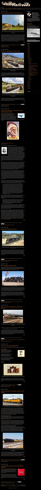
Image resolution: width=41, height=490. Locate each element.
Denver (4, 385)
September (30, 60)
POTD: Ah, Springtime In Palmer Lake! (10, 51)
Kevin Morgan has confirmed (9, 455)
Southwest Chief (3, 116)
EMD (6, 105)
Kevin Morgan (13, 325)
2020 (28, 51)
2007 (28, 87)
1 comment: (17, 44)
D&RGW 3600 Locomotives (31, 25)
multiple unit (15, 412)
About (14, 8)
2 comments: (17, 459)
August (29, 61)
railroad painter (10, 416)
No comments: (18, 222)
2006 (28, 88)
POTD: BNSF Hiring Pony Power (9, 229)
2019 (28, 52)
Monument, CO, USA (6, 261)
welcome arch (6, 351)
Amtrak (4, 224)
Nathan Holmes (17, 460)
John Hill (14, 301)
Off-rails (14, 385)
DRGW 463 (11, 301)
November (30, 58)
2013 (28, 81)
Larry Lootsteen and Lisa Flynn (14, 379)
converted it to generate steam (5, 410)
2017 (28, 54)
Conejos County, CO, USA (7, 302)
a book (11, 423)
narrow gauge (17, 301)
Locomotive (18, 339)
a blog (14, 423)
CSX (4, 339)
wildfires (14, 294)
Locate (10, 8)
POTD (8, 105)
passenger (21, 460)
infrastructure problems (20, 294)
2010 (28, 84)
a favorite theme (12, 424)
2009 (28, 85)
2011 (28, 83)
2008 (28, 86)
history (11, 385)
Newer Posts (3, 485)
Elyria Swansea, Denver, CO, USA (8, 341)
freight (11, 260)
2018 (28, 53)
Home (13, 485)
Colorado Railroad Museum (5, 469)
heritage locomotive (10, 339)
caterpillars (11, 294)
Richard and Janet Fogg (21, 422)
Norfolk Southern (14, 260)
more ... (33, 21)
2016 (28, 55)
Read (3, 8)
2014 (28, 57)
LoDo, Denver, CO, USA (6, 386)
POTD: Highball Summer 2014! (8, 265)
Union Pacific (6, 461)
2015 (28, 56)
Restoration (2, 461)
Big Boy (6, 460)
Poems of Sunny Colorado (20, 378)
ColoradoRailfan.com (8, 327)
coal (4, 105)
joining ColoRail (6, 218)
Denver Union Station (7, 385)
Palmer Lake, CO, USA (6, 46)
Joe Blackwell (13, 96)
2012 (28, 82)
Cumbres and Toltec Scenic (6, 301)
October (30, 59)
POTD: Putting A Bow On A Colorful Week (11, 13)
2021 (28, 50)
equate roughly (3, 177)
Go (6, 8)
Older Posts (23, 485)
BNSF (3, 105)
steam (21, 301)
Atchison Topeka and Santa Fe (9, 224)
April (29, 76)
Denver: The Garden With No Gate (9, 345)
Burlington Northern (5, 260)
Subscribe (19, 8)
